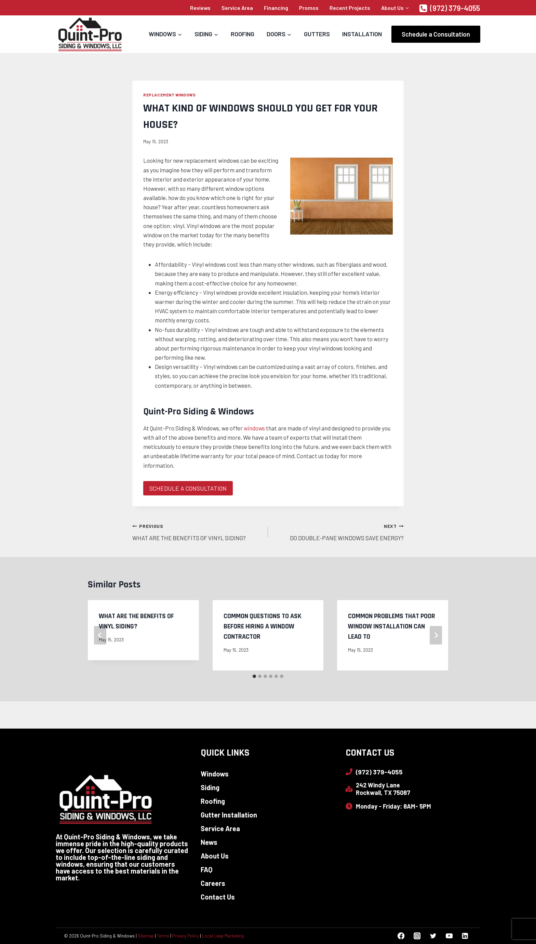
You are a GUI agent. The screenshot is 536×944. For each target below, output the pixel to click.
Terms (163, 936)
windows (254, 428)
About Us (215, 856)
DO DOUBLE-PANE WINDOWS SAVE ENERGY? (339, 531)
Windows (215, 774)
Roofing (242, 34)
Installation (362, 34)
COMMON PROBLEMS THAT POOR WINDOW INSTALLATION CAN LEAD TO (391, 626)
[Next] (436, 635)
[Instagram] (417, 936)
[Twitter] (433, 936)
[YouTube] (449, 936)
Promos (309, 7)
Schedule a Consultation (436, 34)
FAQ (207, 869)
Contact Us (218, 897)
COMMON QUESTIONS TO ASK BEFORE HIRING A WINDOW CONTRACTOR (263, 626)
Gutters (317, 34)
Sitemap (146, 936)
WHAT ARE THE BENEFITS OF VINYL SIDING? (197, 531)
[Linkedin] (465, 936)
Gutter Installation (229, 815)
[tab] (254, 676)
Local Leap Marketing (223, 936)
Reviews (200, 7)
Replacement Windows (169, 94)
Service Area (237, 7)
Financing (276, 7)
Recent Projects (350, 7)
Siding (210, 787)
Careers (213, 883)
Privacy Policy (185, 936)
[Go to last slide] (100, 635)
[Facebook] (401, 936)
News (209, 842)
